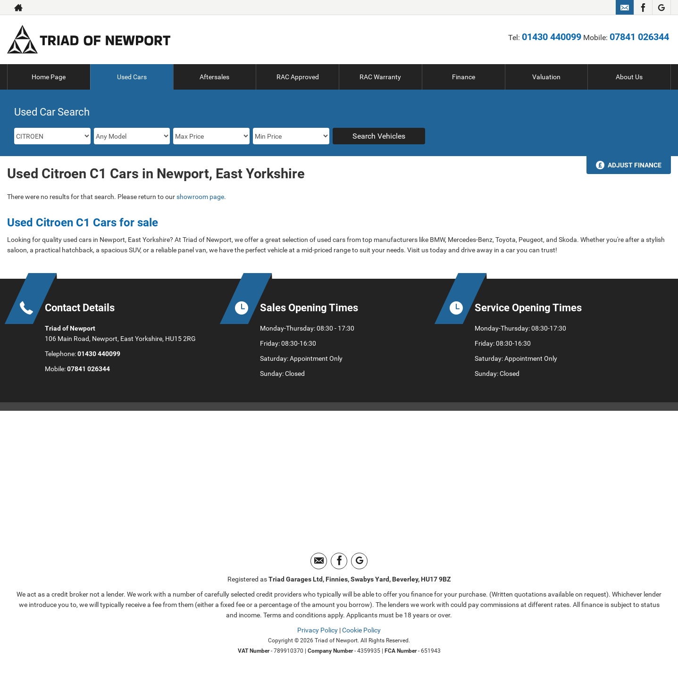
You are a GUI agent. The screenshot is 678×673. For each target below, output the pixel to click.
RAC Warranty (380, 77)
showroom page (200, 196)
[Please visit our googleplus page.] (661, 7)
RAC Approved (297, 77)
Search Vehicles (378, 136)
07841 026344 (639, 36)
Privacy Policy (317, 630)
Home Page (49, 77)
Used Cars (132, 77)
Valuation (546, 77)
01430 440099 (551, 36)
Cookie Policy (361, 630)
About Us (629, 77)
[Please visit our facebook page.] (643, 7)
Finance (463, 77)
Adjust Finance (634, 165)
